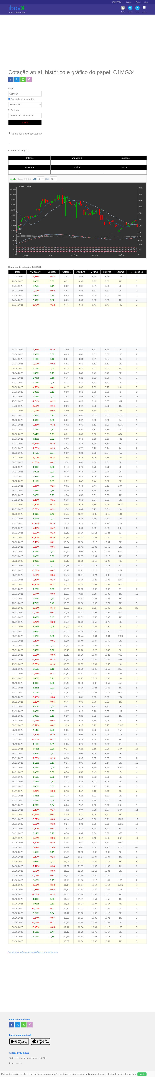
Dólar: (147, 2)
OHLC (28, 179)
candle (13, 179)
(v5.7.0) (42, 1058)
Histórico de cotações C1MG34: (25, 267)
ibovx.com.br (15, 1063)
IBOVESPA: (135, 2)
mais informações (127, 1074)
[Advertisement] (77, 42)
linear (20, 179)
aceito (142, 1074)
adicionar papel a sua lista (25, 133)
